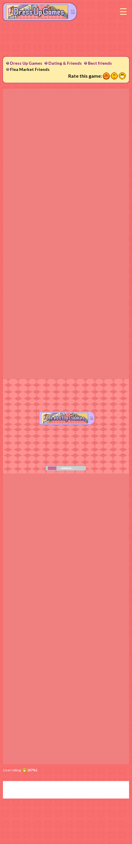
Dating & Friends (65, 63)
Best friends (100, 63)
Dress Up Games (26, 63)
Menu (123, 12)
